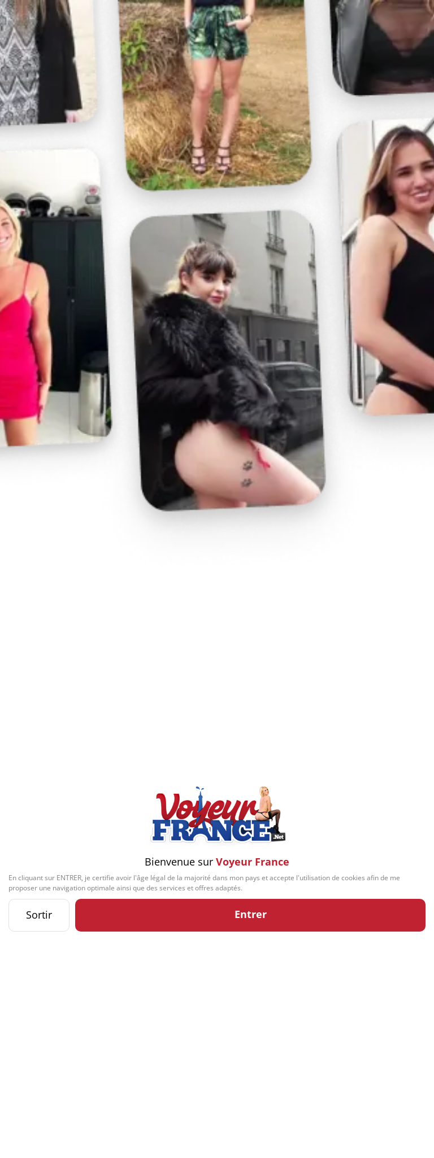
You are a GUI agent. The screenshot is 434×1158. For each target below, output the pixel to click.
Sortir (39, 914)
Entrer (251, 914)
